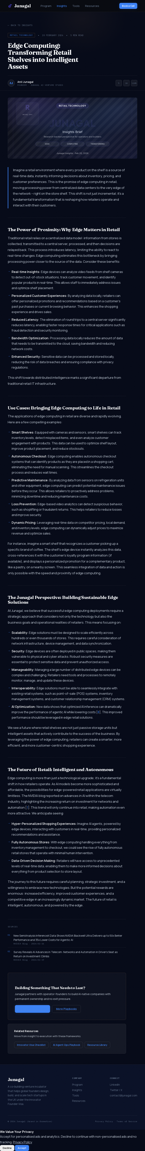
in (126, 83)
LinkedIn (115, 1084)
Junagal (19, 5)
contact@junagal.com (123, 1095)
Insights (62, 6)
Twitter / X (116, 1090)
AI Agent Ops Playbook (66, 1045)
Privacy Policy (104, 1121)
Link (134, 83)
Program (46, 6)
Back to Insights (22, 25)
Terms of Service (127, 1121)
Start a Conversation (32, 1009)
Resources (92, 6)
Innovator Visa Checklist (31, 1045)
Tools (76, 6)
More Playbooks (66, 1009)
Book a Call (128, 6)
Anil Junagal (25, 82)
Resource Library (97, 1045)
